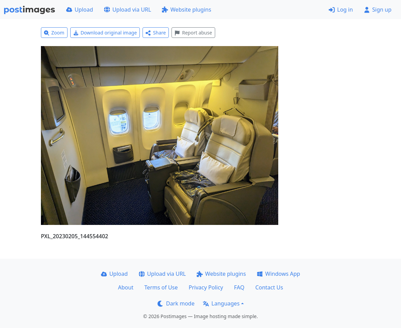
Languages (221, 303)
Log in (341, 9)
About (125, 287)
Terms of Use (161, 287)
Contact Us (269, 287)
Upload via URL (127, 9)
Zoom (54, 32)
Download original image (105, 32)
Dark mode (176, 303)
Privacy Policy (206, 287)
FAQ (239, 287)
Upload (79, 9)
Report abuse (193, 32)
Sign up (377, 9)
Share (156, 32)
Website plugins (186, 9)
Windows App (278, 273)
